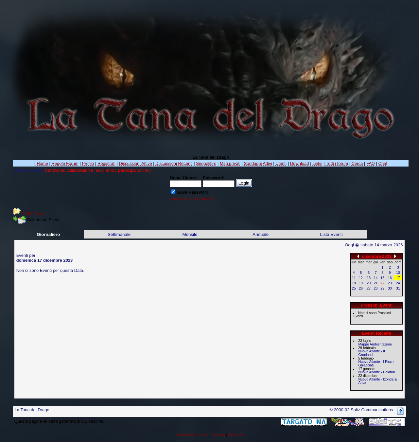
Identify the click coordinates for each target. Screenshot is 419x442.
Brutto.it (202, 435)
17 (398, 278)
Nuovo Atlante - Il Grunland (371, 353)
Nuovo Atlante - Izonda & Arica (377, 381)
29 (382, 288)
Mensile (189, 234)
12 (361, 278)
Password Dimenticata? (192, 198)
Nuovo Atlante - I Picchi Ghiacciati (376, 363)
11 (354, 278)
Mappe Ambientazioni (375, 344)
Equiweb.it (235, 435)
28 (376, 288)
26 (361, 288)
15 (382, 278)
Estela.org (217, 435)
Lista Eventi (331, 234)
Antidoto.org (185, 435)
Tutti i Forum (33, 213)
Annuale (261, 234)
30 (390, 288)
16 (390, 278)
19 (361, 283)
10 (398, 272)
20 (369, 283)
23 (390, 283)
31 (398, 288)
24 (398, 283)
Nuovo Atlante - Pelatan (376, 372)
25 (354, 288)
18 (354, 283)
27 (369, 288)
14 (376, 278)
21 (376, 283)
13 (369, 278)
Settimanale (119, 234)
